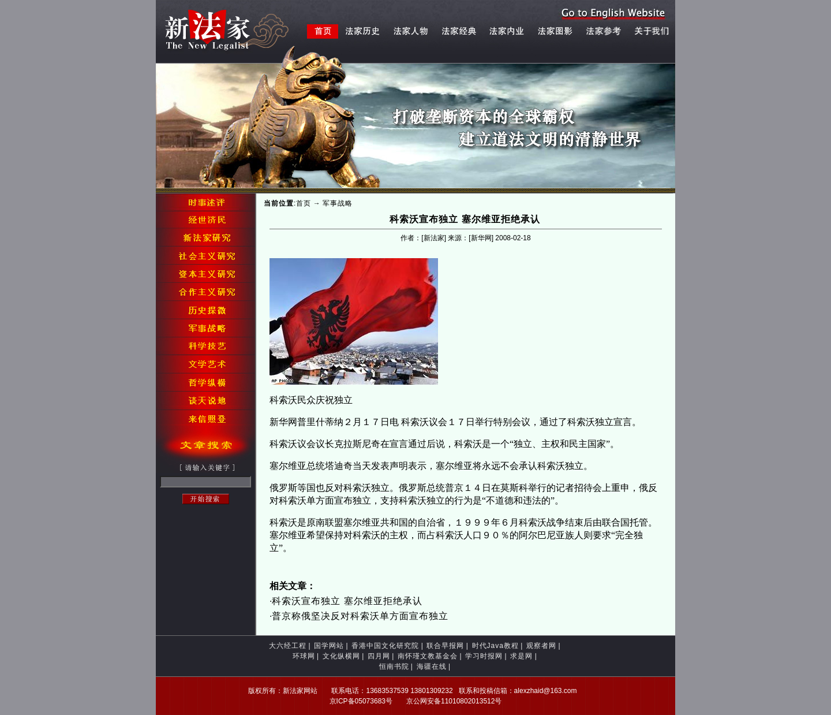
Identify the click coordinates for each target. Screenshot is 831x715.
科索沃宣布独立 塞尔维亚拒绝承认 (347, 601)
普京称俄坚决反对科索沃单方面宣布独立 (360, 616)
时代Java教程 (495, 646)
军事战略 (338, 203)
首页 (303, 203)
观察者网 (541, 646)
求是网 (521, 656)
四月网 (379, 656)
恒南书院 (394, 666)
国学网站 (329, 646)
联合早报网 (445, 646)
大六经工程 (287, 646)
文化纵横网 (341, 656)
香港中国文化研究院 (385, 646)
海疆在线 (432, 666)
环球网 (304, 656)
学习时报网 (484, 656)
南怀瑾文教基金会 (428, 656)
